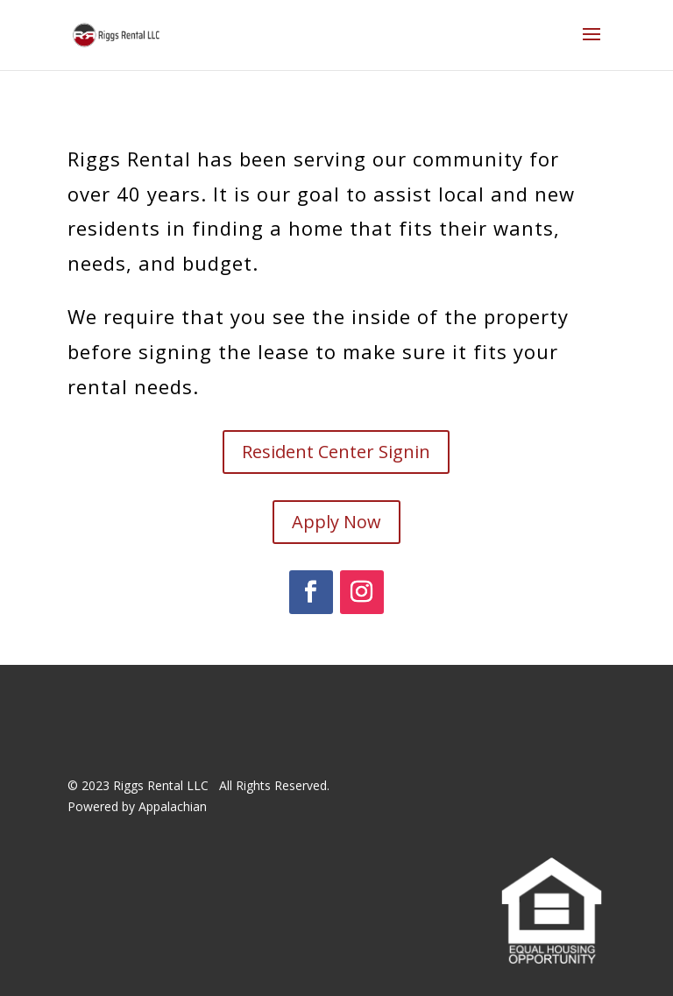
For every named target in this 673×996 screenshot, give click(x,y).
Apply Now (336, 521)
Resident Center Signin (336, 451)
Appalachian (172, 806)
